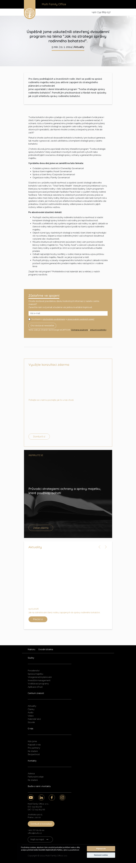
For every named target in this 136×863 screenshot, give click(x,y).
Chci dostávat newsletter (42, 325)
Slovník (31, 722)
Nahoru (31, 649)
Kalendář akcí (34, 719)
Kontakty (32, 761)
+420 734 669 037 (101, 12)
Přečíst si (38, 619)
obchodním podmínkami (54, 319)
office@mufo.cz (35, 833)
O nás (30, 728)
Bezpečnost (34, 754)
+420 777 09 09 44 (36, 830)
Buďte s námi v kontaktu (39, 786)
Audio (30, 712)
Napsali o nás (34, 744)
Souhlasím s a (63, 319)
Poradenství (33, 670)
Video (31, 715)
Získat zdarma (40, 528)
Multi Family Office (54, 4)
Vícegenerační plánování (40, 677)
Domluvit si (39, 436)
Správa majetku (35, 674)
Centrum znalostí (36, 693)
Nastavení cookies (101, 855)
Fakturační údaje (36, 776)
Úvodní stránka (45, 649)
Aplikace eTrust (35, 687)
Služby (31, 658)
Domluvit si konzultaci (41, 824)
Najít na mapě (37, 839)
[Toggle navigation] (108, 4)
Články (31, 709)
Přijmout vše (101, 849)
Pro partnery (34, 748)
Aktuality (79, 47)
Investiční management (39, 680)
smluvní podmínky (98, 330)
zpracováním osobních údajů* (81, 319)
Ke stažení (33, 751)
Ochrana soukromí (79, 330)
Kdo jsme (32, 741)
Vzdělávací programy (38, 683)
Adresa (31, 773)
